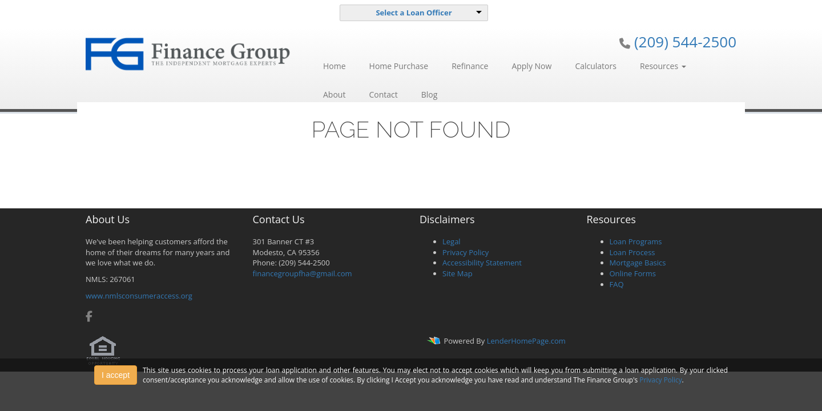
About (334, 94)
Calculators (595, 66)
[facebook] (89, 317)
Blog (429, 94)
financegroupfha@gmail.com (302, 273)
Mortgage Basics (638, 262)
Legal (451, 241)
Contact (383, 94)
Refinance (470, 66)
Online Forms (633, 273)
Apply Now (531, 66)
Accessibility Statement (482, 262)
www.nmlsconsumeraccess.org (139, 296)
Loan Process (632, 252)
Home (334, 66)
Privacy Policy (465, 252)
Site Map (457, 273)
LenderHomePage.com (526, 341)
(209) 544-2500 (685, 41)
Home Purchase (399, 66)
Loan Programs (636, 241)
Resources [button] (663, 66)
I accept (116, 375)
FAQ (617, 284)
